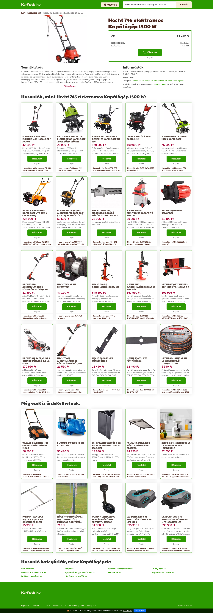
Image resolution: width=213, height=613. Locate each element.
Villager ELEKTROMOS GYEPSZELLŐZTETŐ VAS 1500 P (35, 445)
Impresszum (38, 605)
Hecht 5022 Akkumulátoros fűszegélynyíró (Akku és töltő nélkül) (70, 362)
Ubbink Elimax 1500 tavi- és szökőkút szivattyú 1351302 (103, 519)
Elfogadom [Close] (139, 610)
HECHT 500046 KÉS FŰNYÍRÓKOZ (102, 359)
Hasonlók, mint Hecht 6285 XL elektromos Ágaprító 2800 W (138, 243)
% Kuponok (91, 605)
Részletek (37, 158)
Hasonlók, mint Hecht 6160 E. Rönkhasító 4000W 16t (104, 317)
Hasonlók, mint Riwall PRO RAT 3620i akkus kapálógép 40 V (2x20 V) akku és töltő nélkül (71, 244)
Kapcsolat (25, 605)
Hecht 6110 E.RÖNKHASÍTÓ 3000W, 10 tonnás (141, 287)
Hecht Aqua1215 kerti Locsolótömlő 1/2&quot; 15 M (174, 361)
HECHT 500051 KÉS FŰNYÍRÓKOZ (137, 359)
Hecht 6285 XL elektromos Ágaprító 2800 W (140, 213)
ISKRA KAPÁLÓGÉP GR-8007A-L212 (139, 138)
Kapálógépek (178, 80)
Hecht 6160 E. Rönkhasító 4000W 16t (105, 285)
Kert (146, 80)
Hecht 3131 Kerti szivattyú (66, 285)
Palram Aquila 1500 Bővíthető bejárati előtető (139, 445)
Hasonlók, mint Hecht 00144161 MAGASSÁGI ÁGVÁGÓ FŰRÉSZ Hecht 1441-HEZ (105, 244)
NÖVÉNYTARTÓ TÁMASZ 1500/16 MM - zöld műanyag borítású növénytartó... (70, 520)
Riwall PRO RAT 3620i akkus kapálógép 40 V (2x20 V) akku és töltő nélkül (70, 214)
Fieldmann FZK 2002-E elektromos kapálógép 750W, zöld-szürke (71, 139)
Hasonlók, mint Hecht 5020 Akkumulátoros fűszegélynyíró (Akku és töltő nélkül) (34, 318)
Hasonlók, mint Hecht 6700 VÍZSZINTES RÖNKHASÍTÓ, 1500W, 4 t (176, 318)
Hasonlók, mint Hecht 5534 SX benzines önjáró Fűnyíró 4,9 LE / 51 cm (36, 392)
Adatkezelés (57, 605)
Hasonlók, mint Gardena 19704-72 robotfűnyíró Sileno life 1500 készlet (175, 549)
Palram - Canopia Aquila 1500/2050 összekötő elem (32, 519)
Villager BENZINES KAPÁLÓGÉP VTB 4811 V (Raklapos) (34, 213)
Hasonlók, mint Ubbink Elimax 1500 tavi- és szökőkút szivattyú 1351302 (106, 549)
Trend (82, 605)
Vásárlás (150, 52)
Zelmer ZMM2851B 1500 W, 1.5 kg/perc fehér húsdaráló (176, 445)
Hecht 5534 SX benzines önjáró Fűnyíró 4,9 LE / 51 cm (36, 361)
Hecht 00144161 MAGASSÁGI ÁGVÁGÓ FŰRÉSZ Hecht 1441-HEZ (105, 213)
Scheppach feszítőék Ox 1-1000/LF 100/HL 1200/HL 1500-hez (106, 445)
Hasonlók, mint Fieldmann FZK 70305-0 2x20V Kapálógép (174, 169)
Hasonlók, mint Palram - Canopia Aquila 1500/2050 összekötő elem (36, 549)
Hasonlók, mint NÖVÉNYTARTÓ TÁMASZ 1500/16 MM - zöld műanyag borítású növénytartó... (70, 550)
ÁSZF (47, 605)
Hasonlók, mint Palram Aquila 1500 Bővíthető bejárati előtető (141, 475)
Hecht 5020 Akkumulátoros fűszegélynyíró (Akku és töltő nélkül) (36, 288)
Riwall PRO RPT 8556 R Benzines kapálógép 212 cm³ (106, 139)
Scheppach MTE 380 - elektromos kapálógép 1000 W (36, 139)
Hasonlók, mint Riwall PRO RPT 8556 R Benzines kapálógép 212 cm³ (106, 169)
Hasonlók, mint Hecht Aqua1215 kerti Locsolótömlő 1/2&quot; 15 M (175, 391)
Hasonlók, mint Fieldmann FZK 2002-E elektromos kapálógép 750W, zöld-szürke (69, 170)
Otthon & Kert (138, 80)
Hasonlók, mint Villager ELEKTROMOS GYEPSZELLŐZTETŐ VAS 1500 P (36, 476)
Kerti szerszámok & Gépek (160, 80)
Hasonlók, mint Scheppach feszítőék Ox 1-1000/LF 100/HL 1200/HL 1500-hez (106, 476)
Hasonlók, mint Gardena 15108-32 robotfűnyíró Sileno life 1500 (140, 549)
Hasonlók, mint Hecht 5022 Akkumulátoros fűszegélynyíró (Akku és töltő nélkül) (69, 392)
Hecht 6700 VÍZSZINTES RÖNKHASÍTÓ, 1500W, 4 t (175, 285)
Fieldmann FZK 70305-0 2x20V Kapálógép (175, 138)
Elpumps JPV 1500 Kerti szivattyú (70, 444)
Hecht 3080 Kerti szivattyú (172, 212)
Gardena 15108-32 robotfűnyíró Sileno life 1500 (140, 519)
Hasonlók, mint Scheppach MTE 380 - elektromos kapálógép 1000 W (37, 169)
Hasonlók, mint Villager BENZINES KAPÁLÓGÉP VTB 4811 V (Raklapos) (37, 243)
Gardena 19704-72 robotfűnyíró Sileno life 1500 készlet (175, 519)
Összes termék (71, 605)
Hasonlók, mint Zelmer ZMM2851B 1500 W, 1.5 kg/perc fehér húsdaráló (175, 475)
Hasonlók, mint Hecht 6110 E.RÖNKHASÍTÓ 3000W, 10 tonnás (140, 317)
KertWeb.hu (31, 4)
